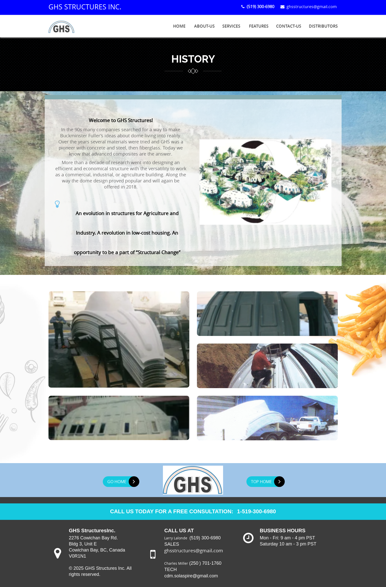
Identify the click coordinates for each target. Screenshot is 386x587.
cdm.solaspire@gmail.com (191, 575)
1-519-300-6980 (258, 511)
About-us (204, 26)
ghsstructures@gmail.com (309, 6)
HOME (179, 26)
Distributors (323, 26)
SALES (171, 543)
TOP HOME (267, 481)
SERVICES (231, 26)
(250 (193, 562)
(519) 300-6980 (205, 537)
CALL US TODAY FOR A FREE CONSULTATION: (171, 511)
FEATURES (258, 26)
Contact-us (288, 26)
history (193, 59)
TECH (170, 569)
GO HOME (123, 481)
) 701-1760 (210, 562)
